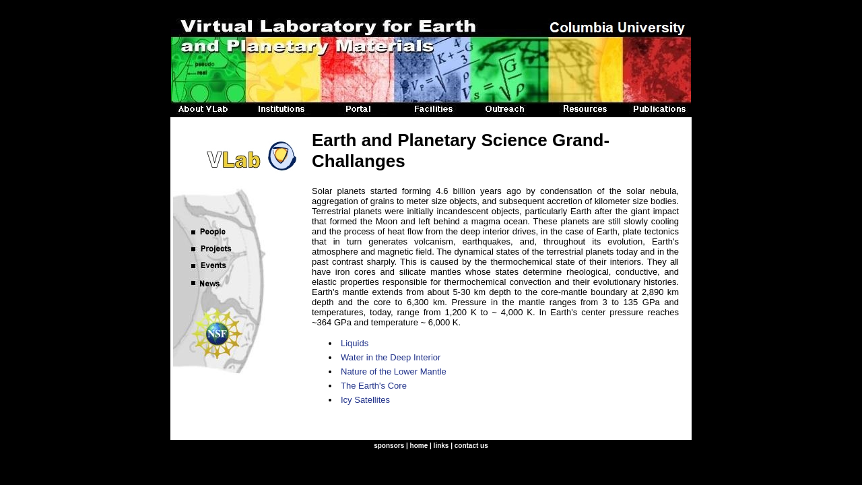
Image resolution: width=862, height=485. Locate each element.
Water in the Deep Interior (390, 357)
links (441, 445)
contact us (471, 445)
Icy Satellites (365, 400)
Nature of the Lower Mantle (393, 371)
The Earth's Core (374, 386)
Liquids (354, 343)
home (419, 445)
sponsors (389, 445)
